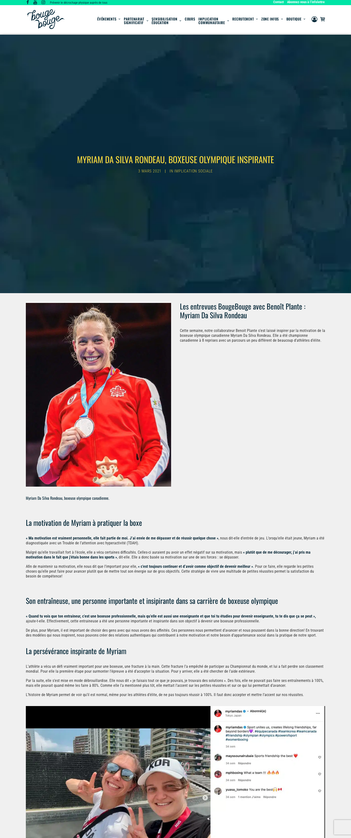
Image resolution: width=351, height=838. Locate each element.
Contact (278, 2)
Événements (108, 19)
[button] (27, 3)
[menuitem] (279, 2)
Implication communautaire (213, 21)
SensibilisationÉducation (166, 21)
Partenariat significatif (136, 21)
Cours (190, 19)
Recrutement (245, 19)
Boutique (295, 19)
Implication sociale (193, 169)
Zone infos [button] (272, 19)
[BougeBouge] (45, 20)
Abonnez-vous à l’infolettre (306, 2)
